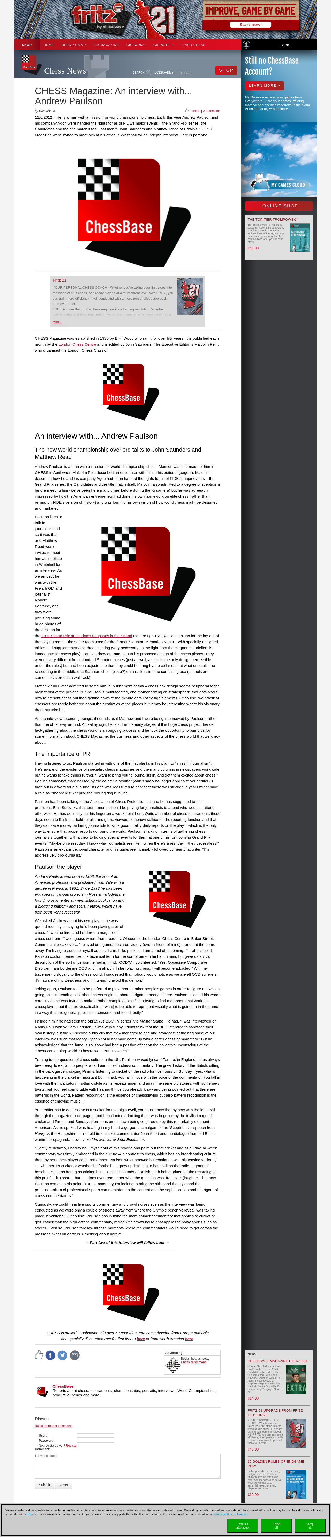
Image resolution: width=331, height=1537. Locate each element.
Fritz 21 (59, 280)
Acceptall (310, 1525)
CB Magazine (106, 45)
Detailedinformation (243, 1525)
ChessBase (62, 1386)
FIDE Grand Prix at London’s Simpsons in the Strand (86, 636)
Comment (42, 1449)
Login (285, 45)
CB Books (135, 45)
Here (31, 1514)
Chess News (65, 70)
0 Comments (211, 111)
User (42, 1435)
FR (190, 72)
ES (185, 72)
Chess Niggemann (194, 1362)
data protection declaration (230, 1514)
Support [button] (163, 45)
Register (72, 1445)
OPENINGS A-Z (74, 45)
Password (46, 1440)
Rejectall (277, 1525)
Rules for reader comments (53, 1426)
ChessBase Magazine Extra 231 (277, 1361)
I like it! (195, 111)
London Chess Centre (77, 344)
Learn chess (193, 45)
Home (48, 45)
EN (180, 72)
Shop (27, 45)
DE (174, 72)
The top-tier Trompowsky (273, 219)
